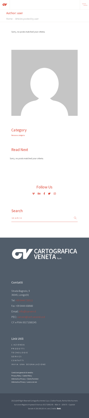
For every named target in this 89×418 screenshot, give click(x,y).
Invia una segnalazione (28, 364)
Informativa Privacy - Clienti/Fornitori (25, 379)
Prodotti (18, 349)
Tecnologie (19, 353)
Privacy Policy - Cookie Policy (21, 376)
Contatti (17, 360)
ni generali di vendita (25, 372)
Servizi (16, 356)
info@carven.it (27, 311)
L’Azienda (18, 345)
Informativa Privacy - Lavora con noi (24, 382)
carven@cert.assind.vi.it (31, 317)
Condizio (14, 372)
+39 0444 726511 (24, 300)
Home (9, 18)
